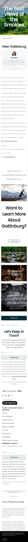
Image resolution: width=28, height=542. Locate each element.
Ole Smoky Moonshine (14, 294)
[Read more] (14, 302)
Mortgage (6, 437)
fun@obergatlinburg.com (9, 157)
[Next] (24, 192)
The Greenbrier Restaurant (14, 272)
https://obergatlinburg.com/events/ (9, 141)
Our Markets (7, 416)
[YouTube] (9, 395)
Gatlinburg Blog (14, 241)
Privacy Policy (14, 496)
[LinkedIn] (5, 395)
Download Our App (10, 440)
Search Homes (8, 423)
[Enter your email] (15, 352)
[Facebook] (3, 395)
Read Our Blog (8, 427)
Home (4, 413)
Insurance (6, 433)
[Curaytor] (9, 404)
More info (17, 535)
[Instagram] (12, 395)
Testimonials (7, 420)
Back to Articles (7, 38)
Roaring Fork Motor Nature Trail (14, 254)
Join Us (5, 430)
